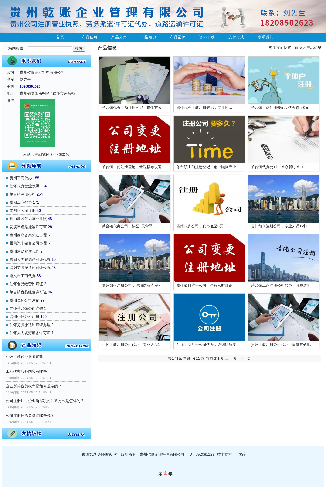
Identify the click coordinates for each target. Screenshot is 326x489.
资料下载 (207, 37)
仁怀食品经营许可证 (26, 284)
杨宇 (243, 454)
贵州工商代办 (21, 178)
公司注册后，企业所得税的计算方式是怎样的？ (45, 401)
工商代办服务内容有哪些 (26, 371)
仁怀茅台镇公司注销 (26, 308)
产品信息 (90, 37)
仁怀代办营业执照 (24, 186)
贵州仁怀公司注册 (24, 317)
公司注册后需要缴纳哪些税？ (30, 415)
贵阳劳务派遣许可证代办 (30, 268)
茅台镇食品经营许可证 (28, 292)
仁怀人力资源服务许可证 (30, 333)
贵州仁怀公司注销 (24, 300)
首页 (60, 37)
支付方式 (236, 37)
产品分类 (119, 37)
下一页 (245, 358)
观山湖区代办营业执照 (28, 219)
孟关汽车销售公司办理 (28, 243)
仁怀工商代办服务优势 (24, 357)
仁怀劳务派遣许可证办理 (30, 325)
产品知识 (148, 37)
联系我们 (266, 37)
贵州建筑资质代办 (24, 251)
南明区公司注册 (23, 211)
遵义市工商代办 (23, 276)
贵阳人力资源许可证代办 (30, 260)
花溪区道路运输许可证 (28, 227)
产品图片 (178, 37)
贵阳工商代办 (21, 202)
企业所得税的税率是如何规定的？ (34, 386)
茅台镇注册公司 (23, 194)
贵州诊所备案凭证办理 (28, 235)
